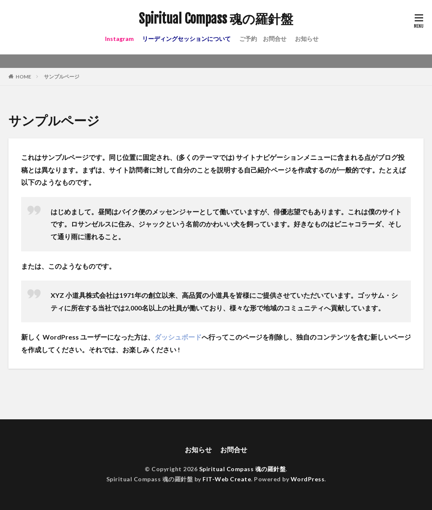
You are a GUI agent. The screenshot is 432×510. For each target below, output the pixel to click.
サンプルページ (61, 76)
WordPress (308, 479)
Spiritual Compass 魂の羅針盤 (216, 19)
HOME (23, 76)
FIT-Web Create (226, 479)
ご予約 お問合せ (262, 38)
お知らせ (307, 38)
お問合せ (233, 449)
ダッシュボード (178, 337)
